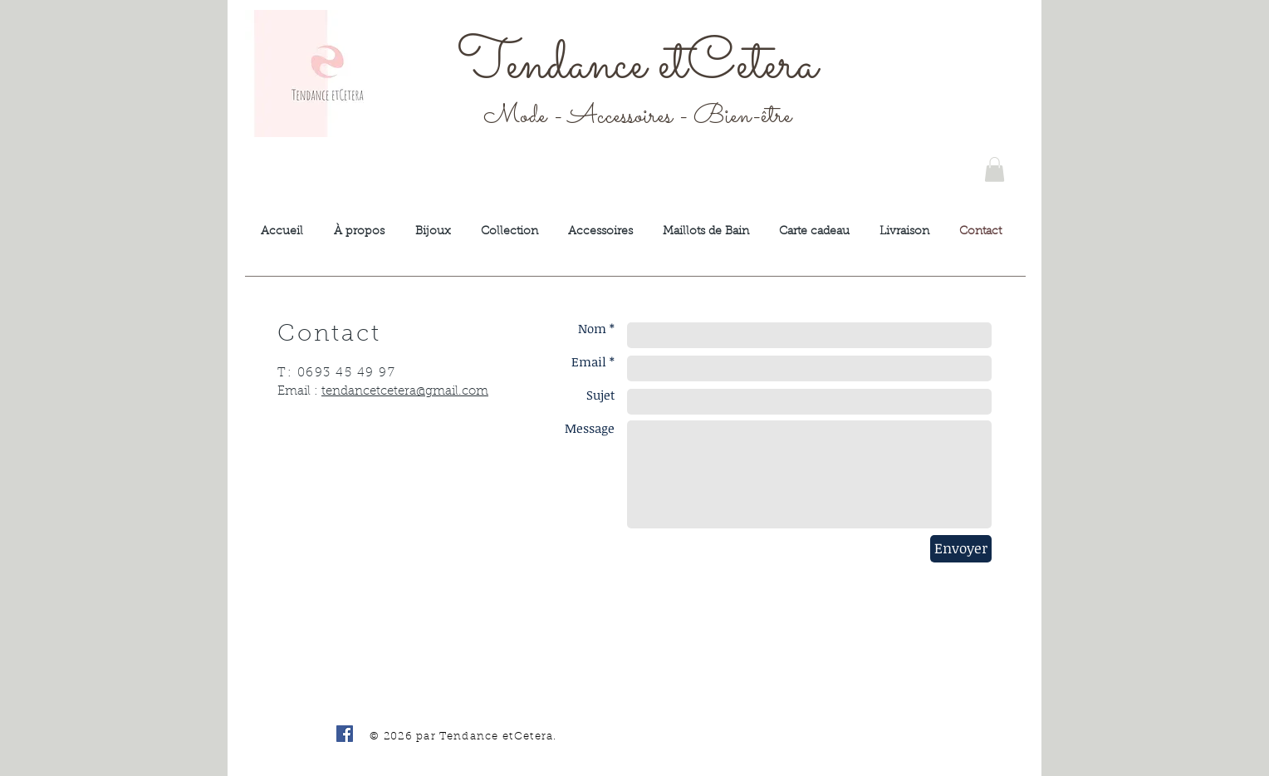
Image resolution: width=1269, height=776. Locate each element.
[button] (994, 169)
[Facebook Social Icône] (344, 733)
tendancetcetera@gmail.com (404, 392)
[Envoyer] (961, 548)
